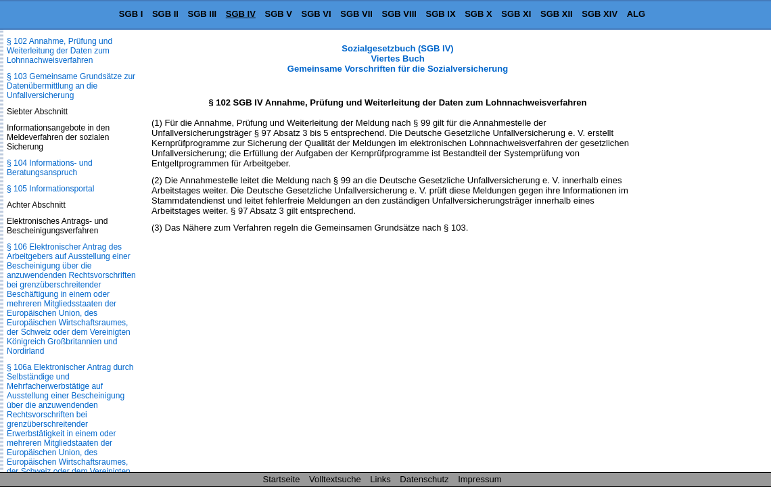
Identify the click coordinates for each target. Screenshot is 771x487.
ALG (636, 14)
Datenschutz (424, 479)
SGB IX (441, 14)
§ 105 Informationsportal (50, 188)
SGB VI (316, 14)
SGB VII (356, 14)
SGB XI (516, 14)
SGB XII (556, 14)
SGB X (478, 14)
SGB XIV (599, 14)
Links (380, 479)
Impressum (479, 479)
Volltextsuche (335, 479)
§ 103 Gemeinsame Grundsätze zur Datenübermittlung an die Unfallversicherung (71, 86)
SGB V (277, 14)
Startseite (281, 479)
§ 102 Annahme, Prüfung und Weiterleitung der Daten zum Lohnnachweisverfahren (59, 51)
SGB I (131, 14)
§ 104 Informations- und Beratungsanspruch (50, 167)
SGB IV (241, 14)
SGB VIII (399, 14)
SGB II (165, 14)
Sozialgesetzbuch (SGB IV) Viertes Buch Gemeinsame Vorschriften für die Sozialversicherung (397, 58)
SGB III (202, 14)
